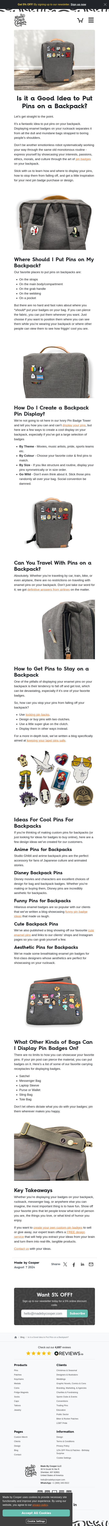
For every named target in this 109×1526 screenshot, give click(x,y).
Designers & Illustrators (67, 1374)
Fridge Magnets (21, 1392)
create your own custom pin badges (57, 1227)
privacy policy (40, 1505)
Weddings (61, 1379)
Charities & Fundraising (67, 1392)
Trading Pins (62, 1405)
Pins (16, 1370)
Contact (17, 1454)
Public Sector (62, 1414)
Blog (22, 1337)
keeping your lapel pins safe (46, 740)
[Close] (105, 4)
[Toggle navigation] (91, 20)
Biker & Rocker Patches (67, 1418)
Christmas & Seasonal (66, 1370)
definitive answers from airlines (48, 589)
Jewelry (17, 1410)
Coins (16, 1388)
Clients (17, 1441)
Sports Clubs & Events (66, 1396)
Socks (17, 1396)
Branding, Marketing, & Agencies (71, 1388)
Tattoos (17, 1405)
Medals (17, 1383)
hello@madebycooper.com (53, 1479)
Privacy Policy (62, 1446)
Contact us (21, 1248)
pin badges (83, 159)
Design (17, 1446)
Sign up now (78, 4)
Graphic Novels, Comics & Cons (71, 1383)
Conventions (62, 1401)
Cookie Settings (64, 1458)
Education (61, 1410)
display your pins (74, 425)
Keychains (19, 1379)
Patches (18, 1374)
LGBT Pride (61, 1423)
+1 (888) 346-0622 (60, 1483)
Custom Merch (20, 1437)
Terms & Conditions (65, 1441)
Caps (16, 1401)
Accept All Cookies (36, 1513)
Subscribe (77, 1313)
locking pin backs (37, 714)
